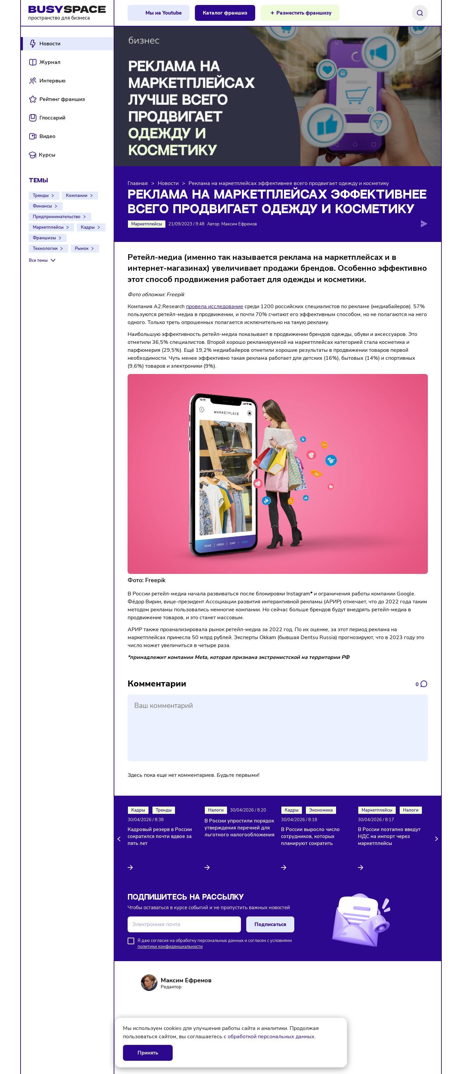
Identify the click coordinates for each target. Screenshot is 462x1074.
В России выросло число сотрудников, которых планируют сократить (310, 836)
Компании (76, 196)
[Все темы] (43, 260)
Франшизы (44, 238)
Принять (148, 1053)
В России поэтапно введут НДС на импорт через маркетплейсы (389, 836)
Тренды (41, 196)
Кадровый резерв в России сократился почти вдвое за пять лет (160, 836)
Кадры (88, 227)
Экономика (321, 810)
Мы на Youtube (163, 13)
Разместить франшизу (303, 13)
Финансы (42, 206)
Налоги (216, 810)
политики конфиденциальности (170, 947)
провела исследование (214, 306)
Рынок (81, 249)
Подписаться (270, 924)
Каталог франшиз (225, 13)
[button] (120, 839)
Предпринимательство (57, 217)
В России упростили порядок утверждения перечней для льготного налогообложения (239, 827)
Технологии (45, 249)
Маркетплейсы (48, 227)
